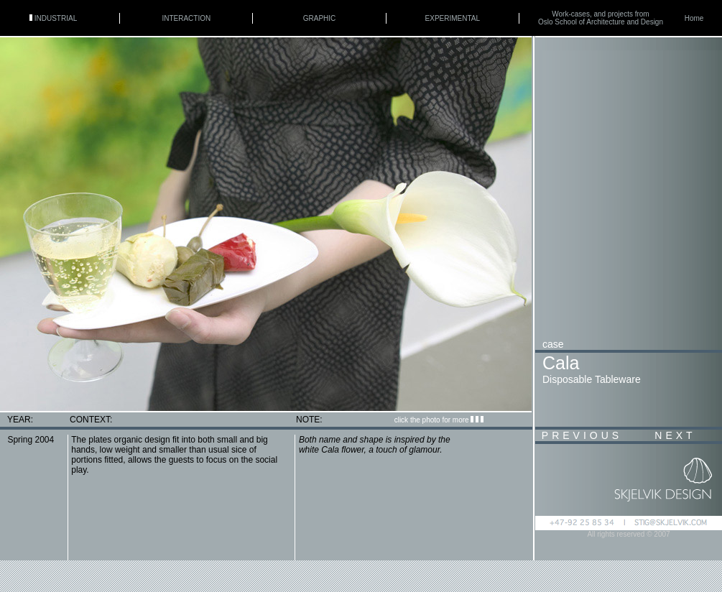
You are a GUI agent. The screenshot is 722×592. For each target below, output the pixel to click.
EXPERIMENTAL (453, 18)
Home (694, 18)
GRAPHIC (319, 18)
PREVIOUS (582, 435)
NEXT (674, 435)
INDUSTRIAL (53, 18)
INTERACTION (186, 18)
